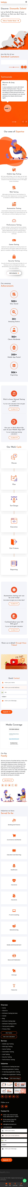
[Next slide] (25, 67)
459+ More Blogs (15, 1078)
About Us (5, 1010)
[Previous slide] (22, 67)
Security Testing (7, 1057)
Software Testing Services (9, 1013)
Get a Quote (14, 273)
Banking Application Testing (10, 1069)
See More (7, 780)
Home (4, 1008)
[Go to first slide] (26, 121)
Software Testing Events (9, 1024)
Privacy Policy (6, 1029)
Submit (6, 712)
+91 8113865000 (7, 1127)
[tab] (9, 67)
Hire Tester (9, 1033)
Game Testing (6, 1049)
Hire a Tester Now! (11, 21)
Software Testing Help (8, 1021)
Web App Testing (7, 1046)
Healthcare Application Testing (11, 1074)
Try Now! (14, 409)
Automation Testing (8, 1052)
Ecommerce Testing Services (10, 1066)
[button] (2, 692)
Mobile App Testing (8, 1044)
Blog (3, 1018)
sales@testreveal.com (9, 1124)
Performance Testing (8, 1059)
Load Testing (6, 1054)
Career (4, 1016)
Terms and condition (8, 1026)
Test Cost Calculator (9, 1037)
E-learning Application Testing (11, 1072)
